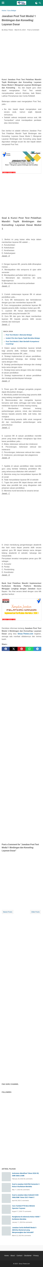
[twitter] (14, 649)
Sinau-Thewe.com (25, 634)
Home (6, 1255)
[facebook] (6, 649)
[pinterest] (21, 649)
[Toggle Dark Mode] (36, 3)
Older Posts (35, 912)
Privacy (36, 1255)
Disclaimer (28, 1255)
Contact (19, 1255)
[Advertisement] (21, 55)
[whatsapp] (29, 649)
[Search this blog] (40, 3)
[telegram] (37, 649)
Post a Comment (33, 30)
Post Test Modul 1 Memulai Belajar (19, 335)
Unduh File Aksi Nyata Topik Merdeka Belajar (23, 338)
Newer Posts (7, 912)
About (12, 1255)
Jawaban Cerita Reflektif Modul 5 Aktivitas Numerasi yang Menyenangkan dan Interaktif (24, 1230)
